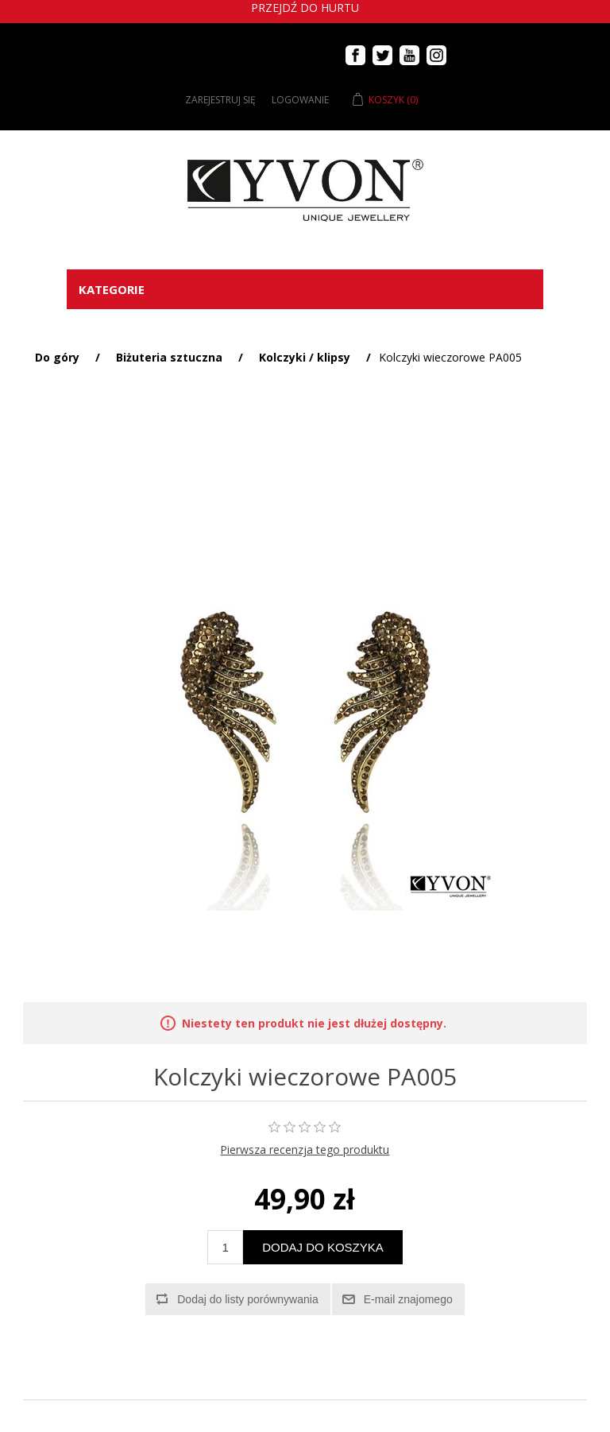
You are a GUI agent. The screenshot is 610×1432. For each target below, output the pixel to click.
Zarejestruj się (220, 99)
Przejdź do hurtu (305, 7)
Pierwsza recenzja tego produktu (304, 1149)
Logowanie (300, 99)
